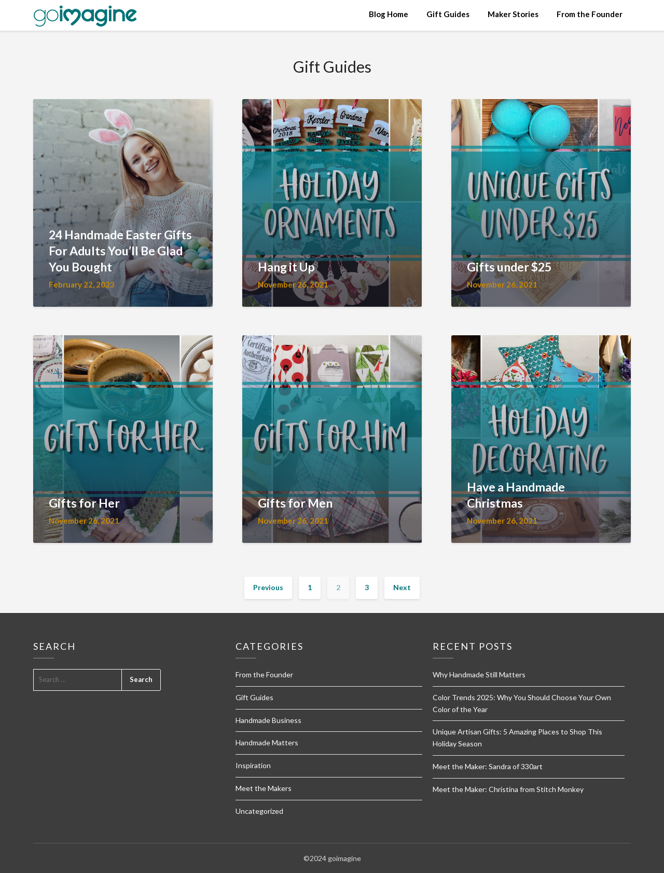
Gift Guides (447, 14)
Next (402, 587)
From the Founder (589, 14)
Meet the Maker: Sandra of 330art (488, 766)
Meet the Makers (264, 788)
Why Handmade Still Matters (479, 674)
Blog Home (388, 14)
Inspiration (253, 765)
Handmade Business (268, 720)
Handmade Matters (267, 742)
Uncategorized (259, 811)
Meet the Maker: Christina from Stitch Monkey (508, 789)
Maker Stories (513, 14)
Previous (268, 587)
